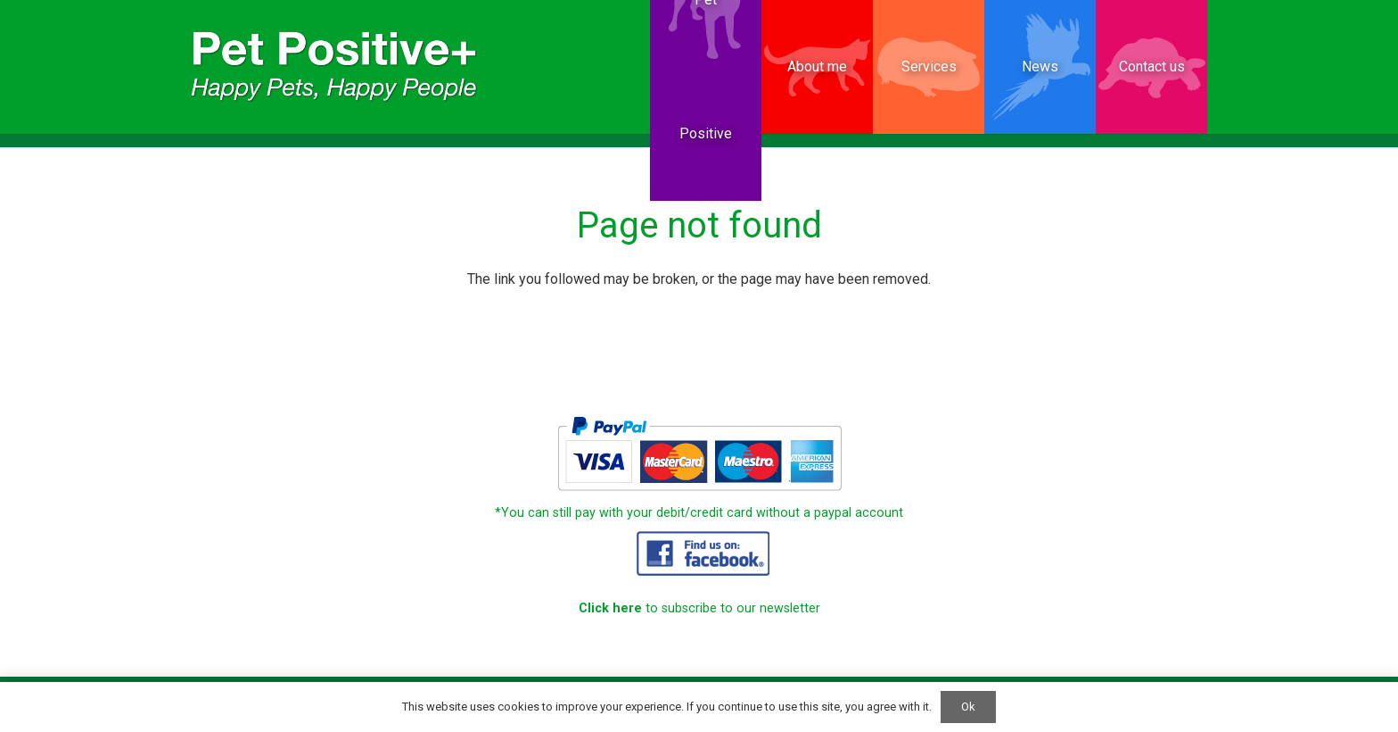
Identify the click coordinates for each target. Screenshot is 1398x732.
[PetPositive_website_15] (699, 552)
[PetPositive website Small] (334, 67)
